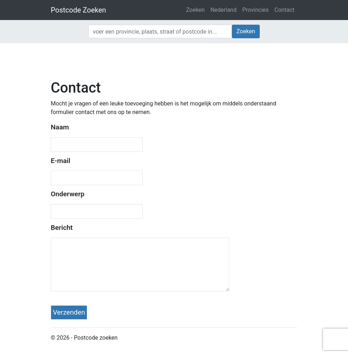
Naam (60, 127)
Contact (284, 9)
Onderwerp (67, 194)
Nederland (223, 9)
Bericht (62, 227)
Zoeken (195, 9)
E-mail (60, 161)
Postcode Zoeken (78, 10)
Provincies (255, 9)
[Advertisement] (174, 61)
